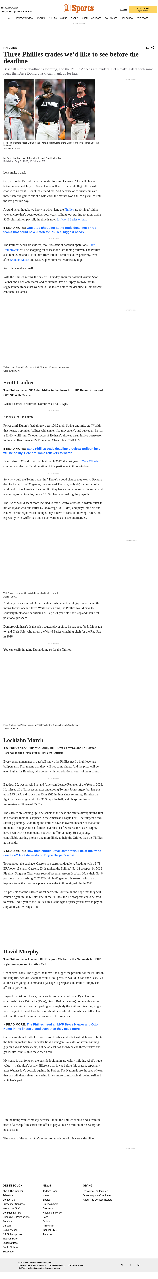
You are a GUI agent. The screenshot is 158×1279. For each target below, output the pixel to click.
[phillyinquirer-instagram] (138, 1272)
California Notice (76, 1272)
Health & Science (52, 1219)
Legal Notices (10, 1249)
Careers (7, 1232)
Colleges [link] (96, 16)
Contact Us (9, 1206)
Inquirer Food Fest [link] (23, 9)
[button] (143, 6)
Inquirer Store (10, 1245)
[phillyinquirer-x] (122, 1272)
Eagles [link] (41, 16)
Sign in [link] (123, 7)
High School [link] (127, 16)
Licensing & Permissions (16, 1223)
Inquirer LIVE (50, 1236)
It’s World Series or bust (72, 227)
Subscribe (8, 1258)
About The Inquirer (13, 1198)
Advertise (8, 1202)
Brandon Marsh (19, 267)
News (46, 1202)
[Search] (9, 16)
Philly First (48, 1232)
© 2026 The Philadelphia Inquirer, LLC (35, 1269)
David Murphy (53, 166)
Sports (46, 1206)
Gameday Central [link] (24, 16)
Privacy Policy (39, 1272)
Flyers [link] (74, 16)
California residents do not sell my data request (39, 1275)
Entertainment (50, 1211)
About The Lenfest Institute (97, 1206)
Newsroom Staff (11, 1215)
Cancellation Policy (57, 1272)
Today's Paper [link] (7, 9)
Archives (47, 1241)
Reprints (7, 1228)
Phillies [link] (52, 16)
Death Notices (10, 1254)
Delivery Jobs (10, 1236)
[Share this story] (148, 48)
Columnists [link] (111, 16)
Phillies (10, 47)
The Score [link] (142, 16)
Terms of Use (24, 1272)
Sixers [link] (63, 16)
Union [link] (85, 16)
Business (48, 1215)
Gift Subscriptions (12, 1241)
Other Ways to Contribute (97, 1202)
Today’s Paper (50, 1198)
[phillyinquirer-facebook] (130, 1272)
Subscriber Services (14, 1211)
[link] (68, 5)
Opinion (47, 1228)
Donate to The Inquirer (95, 1198)
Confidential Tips (12, 1219)
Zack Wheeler (91, 457)
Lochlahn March (31, 166)
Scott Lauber (14, 166)
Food (45, 1223)
